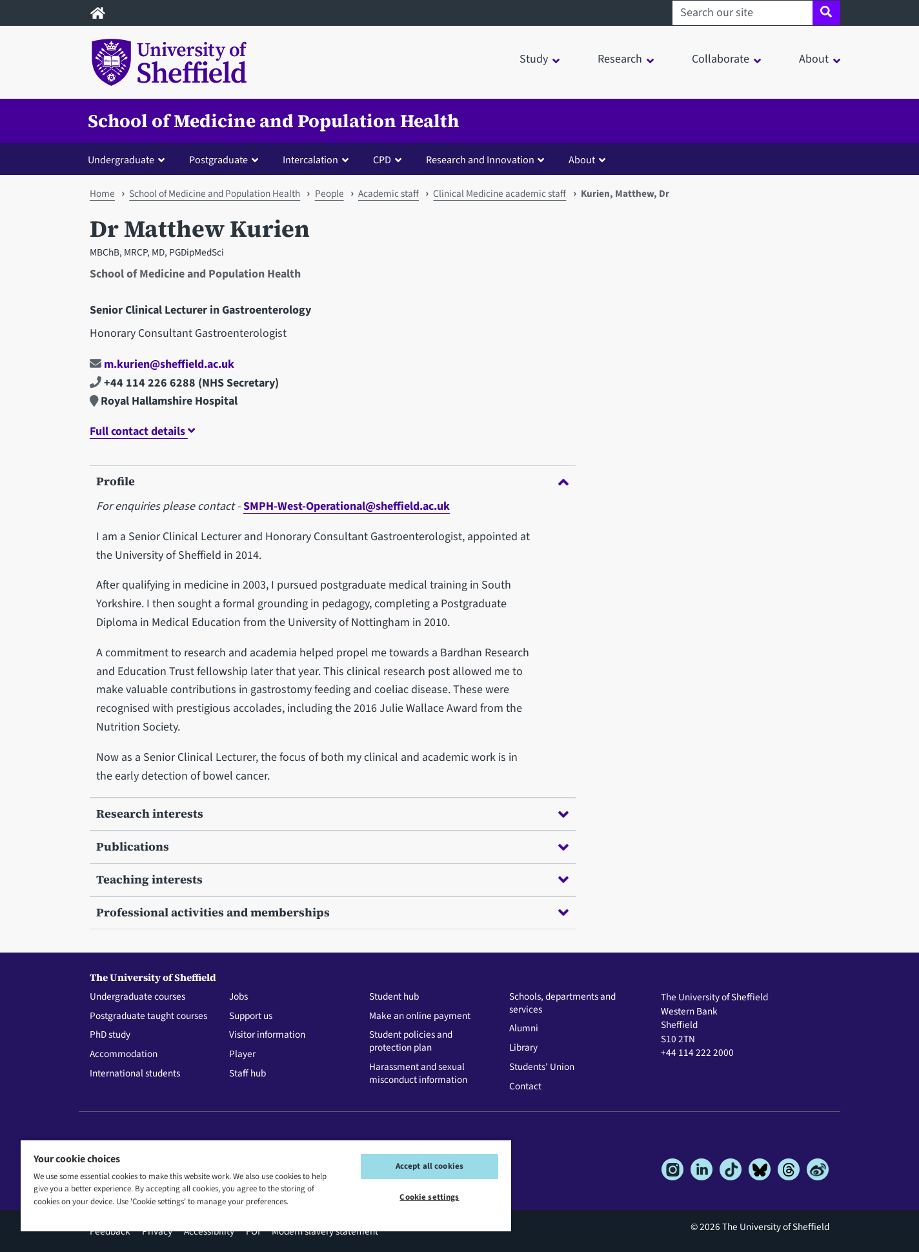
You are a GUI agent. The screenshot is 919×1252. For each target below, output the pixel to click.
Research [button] (620, 59)
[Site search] (826, 13)
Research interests (332, 813)
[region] (266, 1185)
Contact (525, 1086)
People (329, 194)
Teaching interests (332, 879)
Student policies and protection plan (410, 1042)
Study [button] (534, 59)
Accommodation (123, 1054)
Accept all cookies (429, 1166)
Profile (332, 481)
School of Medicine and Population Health (273, 120)
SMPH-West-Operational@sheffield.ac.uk (346, 506)
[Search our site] (742, 13)
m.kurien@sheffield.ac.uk (162, 364)
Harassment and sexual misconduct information (418, 1074)
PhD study (110, 1035)
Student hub (394, 997)
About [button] (814, 59)
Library (523, 1048)
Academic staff (388, 194)
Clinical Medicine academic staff (499, 194)
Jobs (238, 997)
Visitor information (267, 1035)
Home (102, 194)
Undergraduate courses (137, 997)
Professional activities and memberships (332, 912)
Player (242, 1054)
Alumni (523, 1028)
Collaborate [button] (720, 59)
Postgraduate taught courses (148, 1016)
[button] (129, 159)
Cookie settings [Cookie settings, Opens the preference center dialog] (429, 1197)
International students (135, 1073)
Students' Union (541, 1067)
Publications (332, 846)
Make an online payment (419, 1016)
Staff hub (247, 1073)
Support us (250, 1016)
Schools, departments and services (562, 1003)
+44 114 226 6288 (143, 383)
